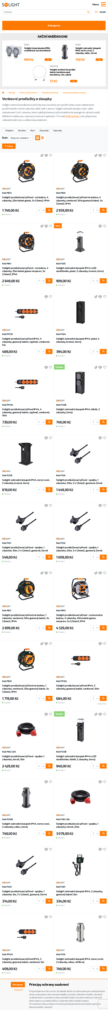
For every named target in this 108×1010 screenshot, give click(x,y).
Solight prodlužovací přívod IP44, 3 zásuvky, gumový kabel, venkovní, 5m (23, 960)
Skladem (9, 130)
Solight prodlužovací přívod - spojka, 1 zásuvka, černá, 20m (77, 825)
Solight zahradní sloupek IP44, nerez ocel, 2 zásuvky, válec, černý (88, 50)
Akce (32, 130)
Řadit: (5, 137)
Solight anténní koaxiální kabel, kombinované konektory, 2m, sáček (62, 72)
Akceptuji (18, 984)
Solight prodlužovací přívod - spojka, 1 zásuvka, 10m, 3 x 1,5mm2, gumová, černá (25, 549)
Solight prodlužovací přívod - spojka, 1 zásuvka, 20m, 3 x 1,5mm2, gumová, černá (79, 549)
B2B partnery (73, 116)
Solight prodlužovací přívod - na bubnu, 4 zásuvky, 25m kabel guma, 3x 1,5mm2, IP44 (26, 199)
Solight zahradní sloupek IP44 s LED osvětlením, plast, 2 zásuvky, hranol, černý (80, 269)
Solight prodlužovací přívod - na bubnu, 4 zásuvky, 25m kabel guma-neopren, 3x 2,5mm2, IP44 (25, 271)
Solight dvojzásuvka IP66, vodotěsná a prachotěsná (37, 49)
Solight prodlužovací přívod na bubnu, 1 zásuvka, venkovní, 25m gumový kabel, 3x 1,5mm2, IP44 (25, 688)
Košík (100, 12)
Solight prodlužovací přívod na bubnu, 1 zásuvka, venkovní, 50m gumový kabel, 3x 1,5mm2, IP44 (25, 618)
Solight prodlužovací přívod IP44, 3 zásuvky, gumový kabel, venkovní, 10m (77, 687)
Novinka (22, 130)
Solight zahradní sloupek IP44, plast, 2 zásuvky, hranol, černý (77, 340)
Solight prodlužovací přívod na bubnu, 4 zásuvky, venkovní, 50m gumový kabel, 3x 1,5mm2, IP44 (79, 200)
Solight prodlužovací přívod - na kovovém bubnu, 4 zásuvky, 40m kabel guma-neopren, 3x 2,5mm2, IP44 (79, 618)
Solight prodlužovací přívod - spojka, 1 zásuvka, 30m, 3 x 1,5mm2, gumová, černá (79, 481)
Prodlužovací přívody (50, 92)
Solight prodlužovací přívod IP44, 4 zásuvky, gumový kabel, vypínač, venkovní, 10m (26, 412)
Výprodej (57, 130)
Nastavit (18, 989)
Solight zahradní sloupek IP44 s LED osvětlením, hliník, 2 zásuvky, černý (76, 758)
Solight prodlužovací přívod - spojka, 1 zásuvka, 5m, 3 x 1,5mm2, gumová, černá (24, 893)
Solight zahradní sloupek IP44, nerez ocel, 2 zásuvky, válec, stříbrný (80, 960)
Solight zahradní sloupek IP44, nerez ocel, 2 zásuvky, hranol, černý (26, 481)
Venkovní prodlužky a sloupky (74, 92)
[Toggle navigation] (103, 4)
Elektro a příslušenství (28, 92)
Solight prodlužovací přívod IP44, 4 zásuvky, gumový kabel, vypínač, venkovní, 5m (26, 341)
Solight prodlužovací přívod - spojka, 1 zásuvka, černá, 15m (23, 758)
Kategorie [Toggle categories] (54, 25)
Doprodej (44, 130)
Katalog (12, 92)
